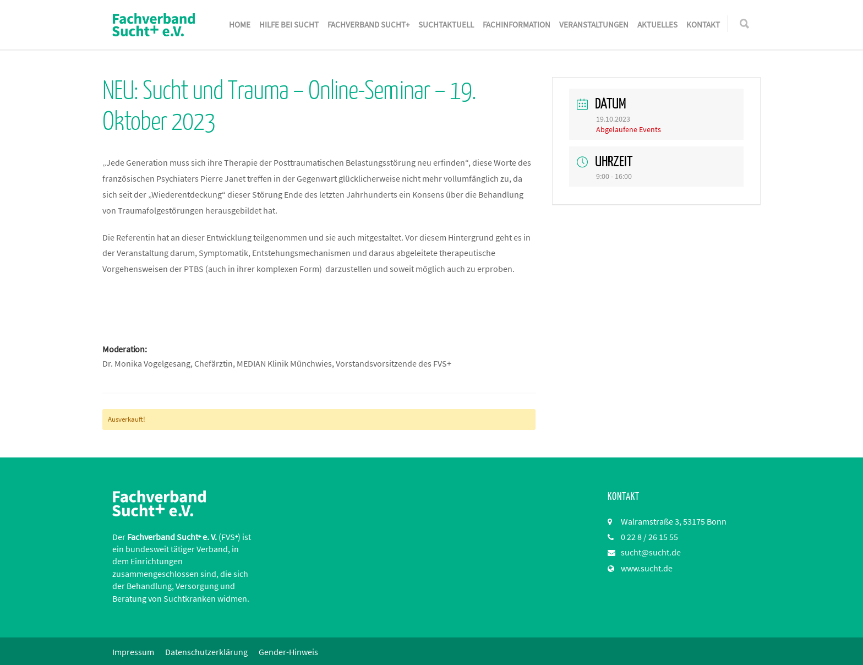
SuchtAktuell (446, 24)
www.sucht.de (647, 568)
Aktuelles (657, 24)
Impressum (133, 651)
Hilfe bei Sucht (289, 24)
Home (239, 24)
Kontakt (703, 24)
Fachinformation (516, 24)
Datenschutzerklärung (206, 651)
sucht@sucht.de (651, 552)
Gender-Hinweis (288, 651)
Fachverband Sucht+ (368, 24)
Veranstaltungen (594, 24)
